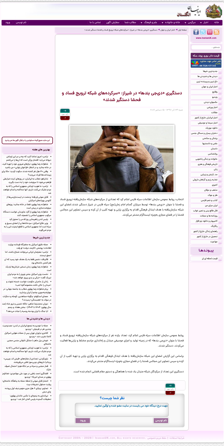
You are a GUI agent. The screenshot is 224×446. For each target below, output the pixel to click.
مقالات (216, 113)
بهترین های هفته (41, 150)
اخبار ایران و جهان (167, 30)
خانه (216, 23)
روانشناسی (215, 154)
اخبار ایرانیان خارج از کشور (208, 118)
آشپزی (217, 185)
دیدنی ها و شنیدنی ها (209, 77)
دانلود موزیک (214, 128)
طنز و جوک (215, 196)
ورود (7, 23)
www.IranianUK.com (206, 38)
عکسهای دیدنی (213, 103)
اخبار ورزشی (214, 108)
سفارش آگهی (112, 23)
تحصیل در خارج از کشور (209, 237)
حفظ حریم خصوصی (156, 438)
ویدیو (217, 97)
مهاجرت (216, 242)
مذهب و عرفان (213, 190)
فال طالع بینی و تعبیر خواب (207, 211)
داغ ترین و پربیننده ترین (209, 82)
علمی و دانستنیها (212, 144)
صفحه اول (182, 30)
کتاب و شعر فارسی (211, 201)
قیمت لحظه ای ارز (212, 259)
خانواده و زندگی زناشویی (209, 159)
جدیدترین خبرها (212, 72)
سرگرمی (190, 23)
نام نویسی (21, 23)
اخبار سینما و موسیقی (210, 123)
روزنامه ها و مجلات (211, 216)
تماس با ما (95, 23)
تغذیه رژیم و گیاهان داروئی (207, 180)
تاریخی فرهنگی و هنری (210, 165)
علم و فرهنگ (149, 23)
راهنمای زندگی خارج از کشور (207, 232)
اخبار (204, 23)
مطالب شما (130, 23)
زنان (218, 170)
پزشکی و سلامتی (212, 139)
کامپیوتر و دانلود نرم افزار (209, 221)
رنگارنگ (216, 227)
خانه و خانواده (171, 23)
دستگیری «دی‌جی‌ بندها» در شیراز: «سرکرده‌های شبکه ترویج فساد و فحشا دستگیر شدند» (120, 30)
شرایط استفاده (177, 438)
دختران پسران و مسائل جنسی (206, 134)
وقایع (217, 92)
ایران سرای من (213, 206)
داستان (216, 149)
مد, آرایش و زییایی (211, 175)
